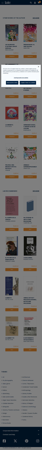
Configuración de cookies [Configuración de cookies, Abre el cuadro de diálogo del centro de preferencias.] (21, 77)
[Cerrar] (38, 67)
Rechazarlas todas (12, 82)
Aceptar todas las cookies (28, 82)
